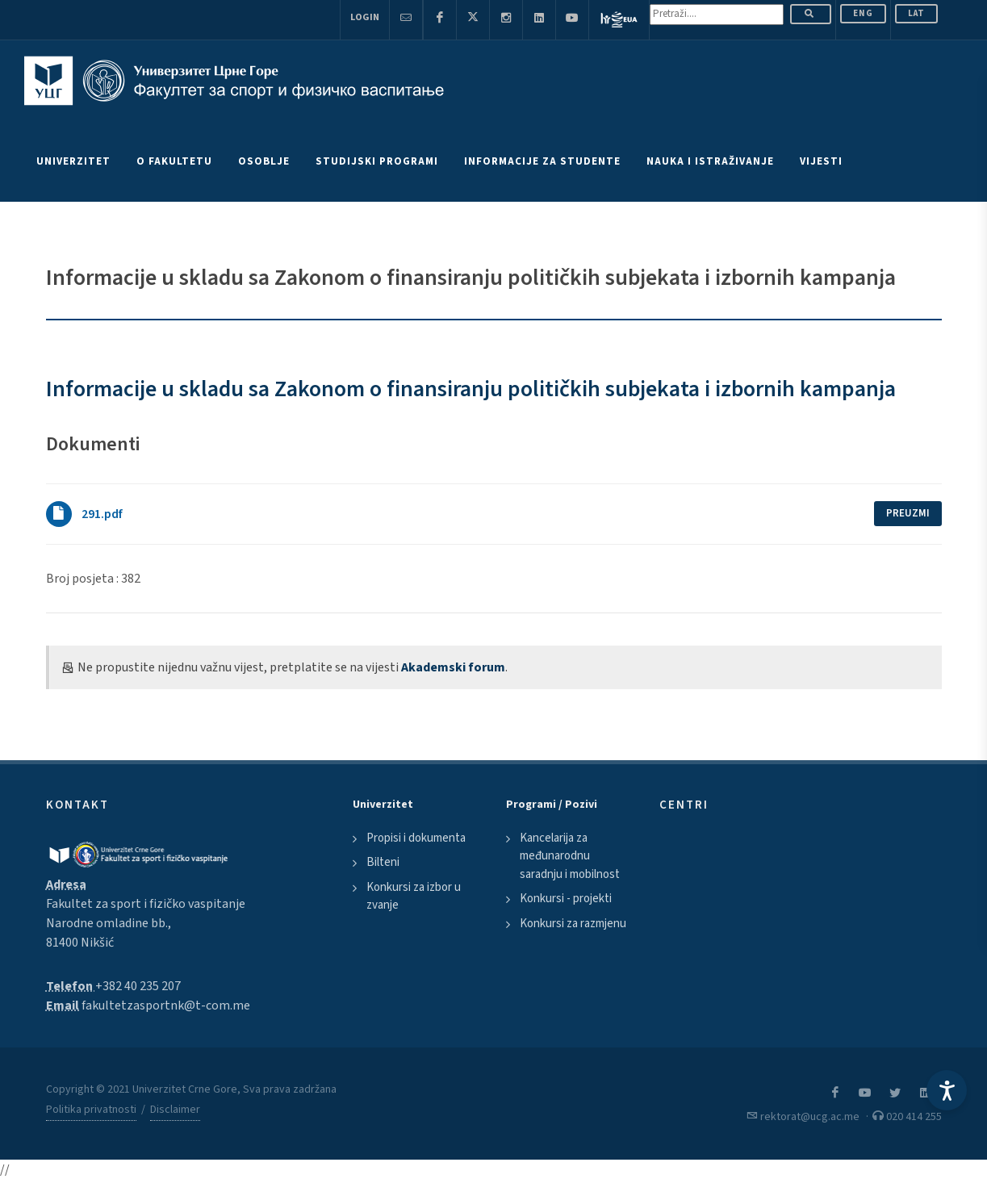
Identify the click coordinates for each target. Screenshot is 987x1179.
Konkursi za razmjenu (573, 923)
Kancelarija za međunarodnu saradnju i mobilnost (570, 856)
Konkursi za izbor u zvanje (413, 896)
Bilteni (382, 862)
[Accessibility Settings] (946, 1090)
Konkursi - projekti (566, 898)
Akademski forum (453, 667)
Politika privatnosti (91, 1110)
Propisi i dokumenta (416, 838)
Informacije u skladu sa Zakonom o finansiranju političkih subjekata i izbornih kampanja (471, 389)
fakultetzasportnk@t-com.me (166, 1005)
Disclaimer (175, 1110)
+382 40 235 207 (138, 986)
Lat (916, 13)
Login (364, 17)
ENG (863, 13)
